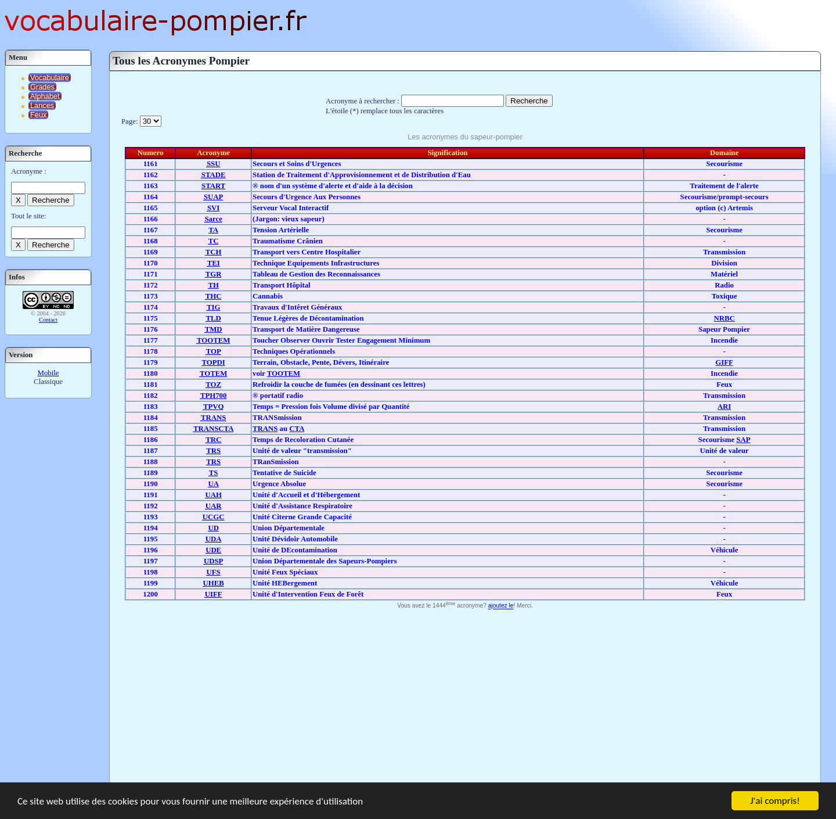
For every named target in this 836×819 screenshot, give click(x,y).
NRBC (724, 318)
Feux (38, 114)
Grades (42, 86)
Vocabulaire (49, 77)
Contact (48, 320)
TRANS (265, 429)
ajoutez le (501, 606)
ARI (724, 407)
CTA (296, 429)
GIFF (724, 362)
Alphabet (45, 96)
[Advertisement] (465, 699)
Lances (42, 105)
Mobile (48, 373)
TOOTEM (283, 373)
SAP (743, 440)
